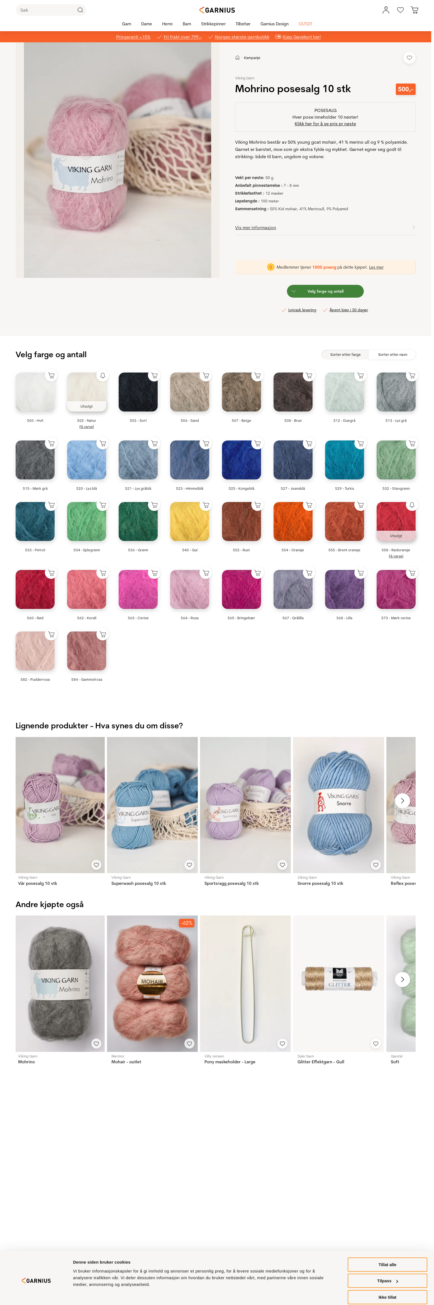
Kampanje (252, 57)
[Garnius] (217, 10)
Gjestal (397, 1056)
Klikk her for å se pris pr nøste (325, 123)
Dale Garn (306, 1056)
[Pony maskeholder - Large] (245, 983)
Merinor (118, 1056)
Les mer (376, 267)
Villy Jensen (214, 1056)
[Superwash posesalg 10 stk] (152, 805)
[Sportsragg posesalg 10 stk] (245, 805)
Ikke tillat (387, 1291)
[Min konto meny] (386, 10)
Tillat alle (387, 1258)
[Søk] (51, 10)
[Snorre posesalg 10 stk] (338, 805)
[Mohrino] (59, 983)
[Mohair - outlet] (152, 983)
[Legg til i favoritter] (409, 58)
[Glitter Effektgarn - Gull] (338, 983)
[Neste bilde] (402, 800)
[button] (117, 160)
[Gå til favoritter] (400, 10)
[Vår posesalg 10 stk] (59, 805)
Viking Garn (244, 78)
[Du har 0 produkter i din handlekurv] (415, 10)
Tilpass (387, 1275)
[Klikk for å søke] (80, 10)
